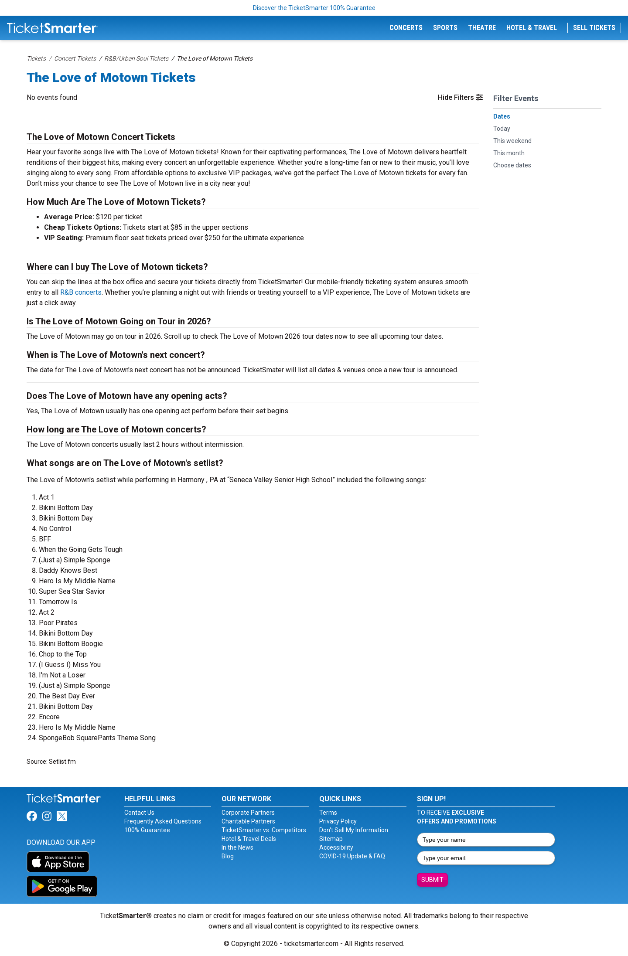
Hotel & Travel (531, 28)
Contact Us (139, 812)
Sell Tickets (594, 28)
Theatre (482, 28)
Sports (445, 28)
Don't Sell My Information (353, 830)
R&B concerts (81, 292)
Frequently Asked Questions (162, 821)
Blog (228, 856)
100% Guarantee (147, 830)
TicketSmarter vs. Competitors (264, 830)
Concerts (406, 28)
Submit (432, 879)
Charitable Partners (248, 821)
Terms (328, 812)
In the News (237, 847)
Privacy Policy (338, 821)
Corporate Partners (248, 812)
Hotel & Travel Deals (249, 838)
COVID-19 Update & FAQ (352, 856)
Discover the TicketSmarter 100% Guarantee (314, 7)
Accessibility (336, 847)
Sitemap (331, 838)
